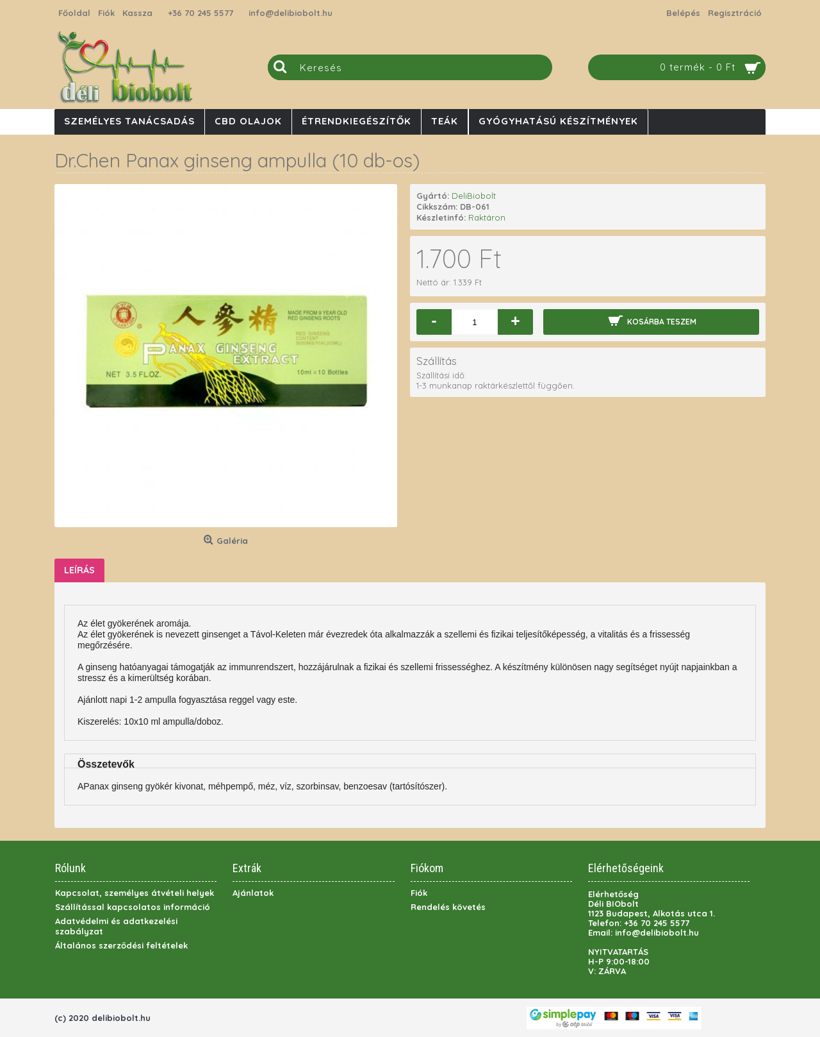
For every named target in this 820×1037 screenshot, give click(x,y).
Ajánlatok (253, 893)
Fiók (419, 893)
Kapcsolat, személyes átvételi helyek (134, 893)
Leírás (79, 570)
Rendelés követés (448, 907)
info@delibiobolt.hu (290, 13)
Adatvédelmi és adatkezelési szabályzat (116, 926)
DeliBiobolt (474, 195)
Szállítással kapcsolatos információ (132, 907)
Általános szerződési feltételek (121, 945)
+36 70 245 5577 (200, 13)
